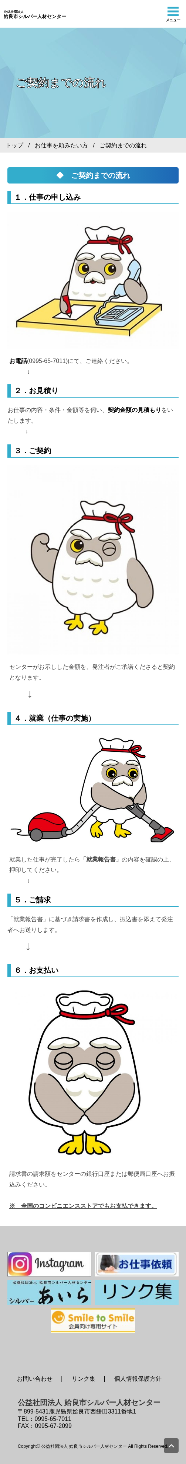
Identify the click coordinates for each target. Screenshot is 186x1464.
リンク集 (83, 1379)
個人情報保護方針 (138, 1379)
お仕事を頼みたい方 (61, 145)
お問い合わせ (35, 1379)
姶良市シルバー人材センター (35, 15)
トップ (14, 145)
